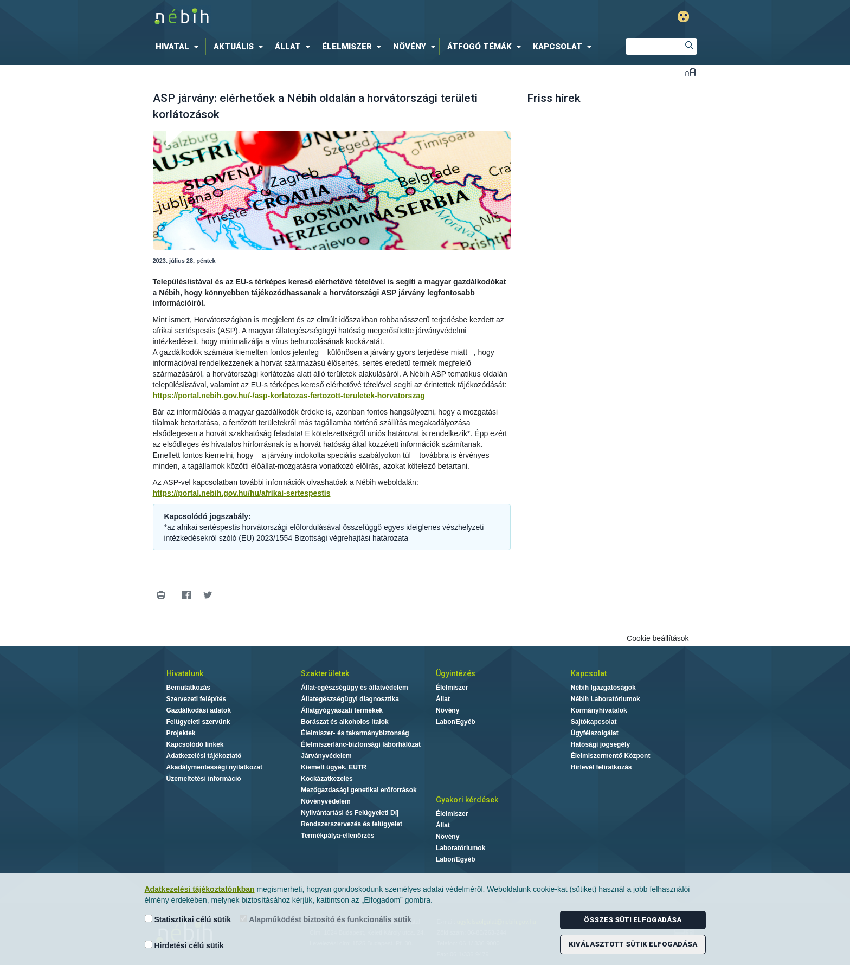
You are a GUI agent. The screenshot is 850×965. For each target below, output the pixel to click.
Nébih (309, 17)
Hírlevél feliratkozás (601, 767)
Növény (447, 710)
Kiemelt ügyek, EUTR (333, 767)
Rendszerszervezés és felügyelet (351, 824)
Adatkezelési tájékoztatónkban (200, 889)
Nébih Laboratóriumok (605, 699)
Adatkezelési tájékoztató (204, 756)
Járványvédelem (326, 756)
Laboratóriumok (460, 848)
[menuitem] (179, 46)
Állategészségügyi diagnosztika (350, 699)
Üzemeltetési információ (203, 778)
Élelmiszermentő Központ (611, 756)
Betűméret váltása (690, 72)
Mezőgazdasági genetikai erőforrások (358, 790)
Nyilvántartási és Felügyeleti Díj (349, 813)
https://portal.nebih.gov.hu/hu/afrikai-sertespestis (242, 493)
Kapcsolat (589, 673)
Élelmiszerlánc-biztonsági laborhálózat (361, 744)
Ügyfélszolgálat (595, 733)
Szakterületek (325, 673)
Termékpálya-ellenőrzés (337, 835)
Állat (443, 699)
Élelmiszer (452, 687)
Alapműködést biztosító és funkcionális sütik (325, 919)
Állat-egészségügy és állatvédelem (354, 687)
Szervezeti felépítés (196, 699)
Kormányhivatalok (599, 710)
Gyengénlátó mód (683, 16)
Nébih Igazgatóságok (603, 687)
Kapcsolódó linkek (195, 744)
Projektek (181, 733)
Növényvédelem (325, 801)
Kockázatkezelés (326, 778)
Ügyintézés (455, 673)
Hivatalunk (184, 673)
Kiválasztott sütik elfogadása (633, 944)
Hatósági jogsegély (600, 744)
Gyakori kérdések (467, 799)
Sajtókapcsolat (594, 722)
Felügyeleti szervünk (198, 722)
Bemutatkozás (188, 687)
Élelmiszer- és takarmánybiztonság (355, 733)
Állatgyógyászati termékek (342, 710)
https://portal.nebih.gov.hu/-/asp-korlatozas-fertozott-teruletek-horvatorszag (289, 395)
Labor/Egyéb (455, 722)
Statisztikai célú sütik (188, 919)
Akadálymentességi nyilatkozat (214, 767)
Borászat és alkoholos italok (344, 722)
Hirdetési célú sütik (184, 945)
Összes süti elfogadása (632, 920)
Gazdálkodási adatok (198, 710)
